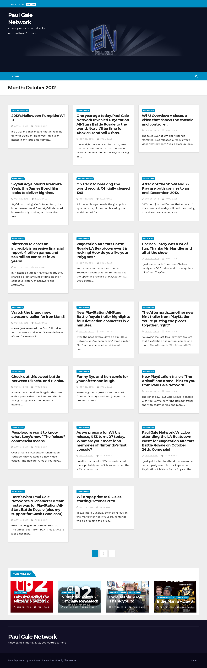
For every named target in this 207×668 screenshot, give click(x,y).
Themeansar (70, 660)
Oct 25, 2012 (21, 267)
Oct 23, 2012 (21, 323)
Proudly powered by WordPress (24, 660)
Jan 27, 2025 (24, 607)
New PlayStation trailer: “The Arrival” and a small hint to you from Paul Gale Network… (168, 380)
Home (15, 76)
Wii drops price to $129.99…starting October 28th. (99, 499)
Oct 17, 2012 (151, 456)
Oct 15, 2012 (86, 507)
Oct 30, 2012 (86, 139)
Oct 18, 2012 (86, 456)
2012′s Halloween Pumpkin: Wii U (38, 118)
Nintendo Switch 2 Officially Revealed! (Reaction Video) (79, 601)
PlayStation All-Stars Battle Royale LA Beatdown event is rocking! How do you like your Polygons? (102, 250)
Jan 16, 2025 (71, 607)
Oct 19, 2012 (21, 447)
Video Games (83, 110)
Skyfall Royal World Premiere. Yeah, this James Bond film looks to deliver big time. (36, 188)
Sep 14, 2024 (119, 607)
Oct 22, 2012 (86, 331)
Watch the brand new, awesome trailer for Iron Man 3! (38, 314)
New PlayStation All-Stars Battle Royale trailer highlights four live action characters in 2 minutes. (103, 318)
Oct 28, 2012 (21, 199)
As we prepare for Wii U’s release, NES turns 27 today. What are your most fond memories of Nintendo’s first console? (101, 441)
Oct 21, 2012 (21, 387)
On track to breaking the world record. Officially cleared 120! (103, 188)
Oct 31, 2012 (21, 126)
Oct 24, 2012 (86, 263)
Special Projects (20, 110)
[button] (196, 76)
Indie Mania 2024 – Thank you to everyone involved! (127, 601)
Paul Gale (39, 126)
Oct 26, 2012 (152, 199)
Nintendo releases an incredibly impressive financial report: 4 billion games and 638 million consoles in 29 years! (37, 252)
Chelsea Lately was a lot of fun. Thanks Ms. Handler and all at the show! (167, 248)
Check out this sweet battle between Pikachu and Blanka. (37, 378)
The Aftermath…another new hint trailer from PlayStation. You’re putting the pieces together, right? (168, 318)
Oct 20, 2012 (86, 387)
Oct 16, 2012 (21, 520)
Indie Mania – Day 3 (175, 601)
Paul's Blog (148, 239)
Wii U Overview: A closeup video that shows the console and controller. (167, 120)
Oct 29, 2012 (152, 130)
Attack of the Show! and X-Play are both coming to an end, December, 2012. (165, 188)
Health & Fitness (85, 179)
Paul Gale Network (32, 636)
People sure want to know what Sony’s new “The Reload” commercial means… (38, 436)
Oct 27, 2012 (86, 199)
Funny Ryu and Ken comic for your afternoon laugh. (102, 378)
